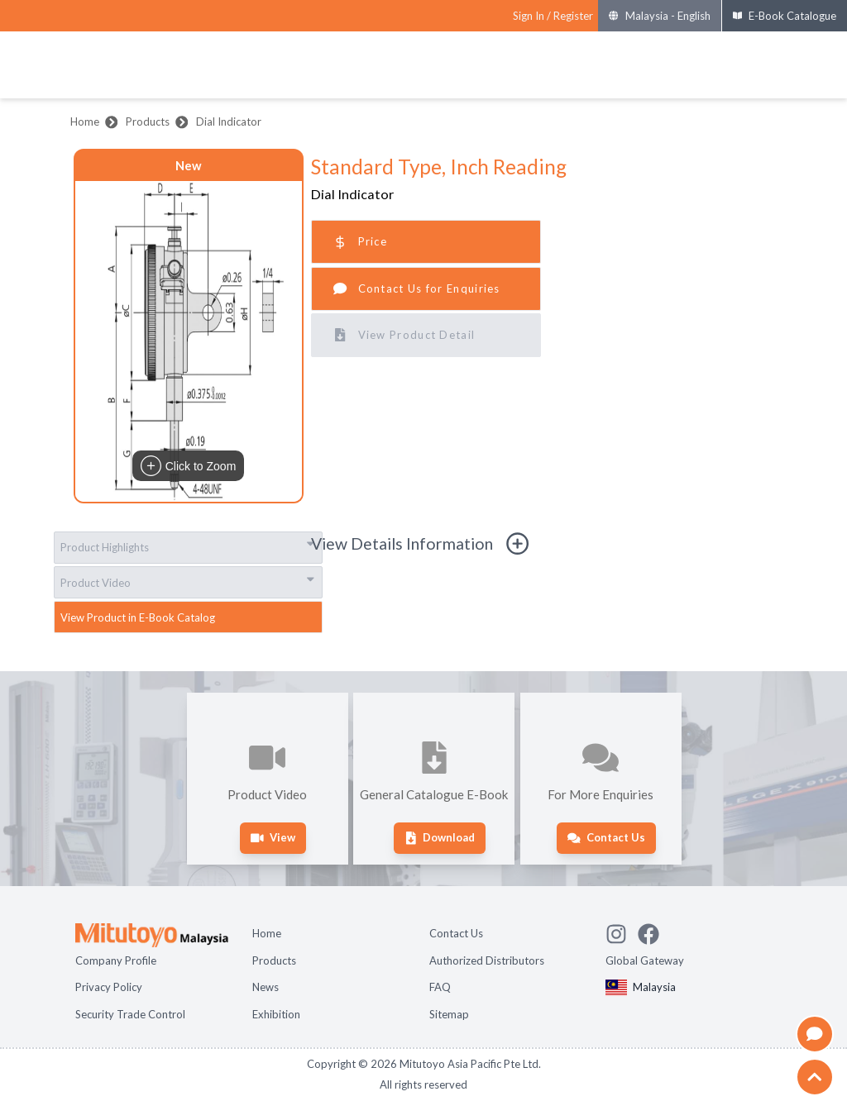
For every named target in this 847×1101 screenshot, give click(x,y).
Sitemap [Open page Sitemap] (449, 1014)
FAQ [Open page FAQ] (440, 987)
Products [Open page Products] (274, 960)
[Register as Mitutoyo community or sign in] (553, 16)
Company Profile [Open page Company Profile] (115, 960)
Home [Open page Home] (266, 933)
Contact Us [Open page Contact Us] (456, 933)
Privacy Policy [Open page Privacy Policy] (108, 987)
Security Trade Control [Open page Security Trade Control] (130, 1014)
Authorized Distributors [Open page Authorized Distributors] (486, 960)
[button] (188, 341)
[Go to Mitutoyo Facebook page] (654, 931)
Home (84, 121)
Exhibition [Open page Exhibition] (276, 1014)
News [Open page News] (265, 987)
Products (148, 121)
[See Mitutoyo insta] (621, 931)
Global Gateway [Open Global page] (644, 960)
